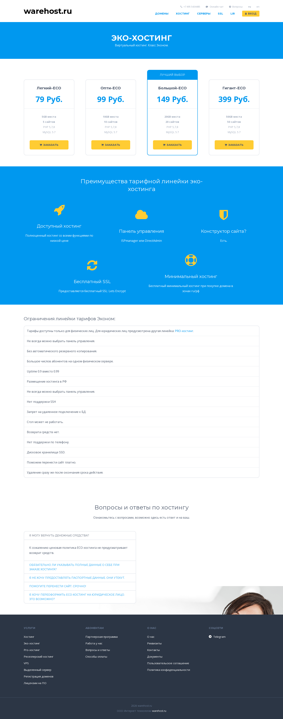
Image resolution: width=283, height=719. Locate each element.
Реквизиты (154, 643)
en (257, 7)
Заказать (49, 145)
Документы (154, 656)
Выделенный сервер (37, 670)
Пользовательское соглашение (168, 663)
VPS (26, 663)
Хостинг (183, 13)
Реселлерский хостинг (38, 656)
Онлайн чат (215, 7)
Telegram (217, 636)
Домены (161, 13)
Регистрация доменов (38, 676)
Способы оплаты (96, 656)
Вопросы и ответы (97, 650)
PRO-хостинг (184, 331)
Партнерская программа (101, 636)
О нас (150, 636)
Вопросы (236, 7)
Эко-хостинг (32, 643)
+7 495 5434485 (190, 7)
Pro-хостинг (32, 650)
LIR (233, 13)
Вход (250, 13)
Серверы (203, 13)
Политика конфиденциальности (168, 670)
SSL (220, 13)
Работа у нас (93, 643)
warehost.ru (159, 711)
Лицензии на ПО (35, 683)
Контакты (153, 650)
